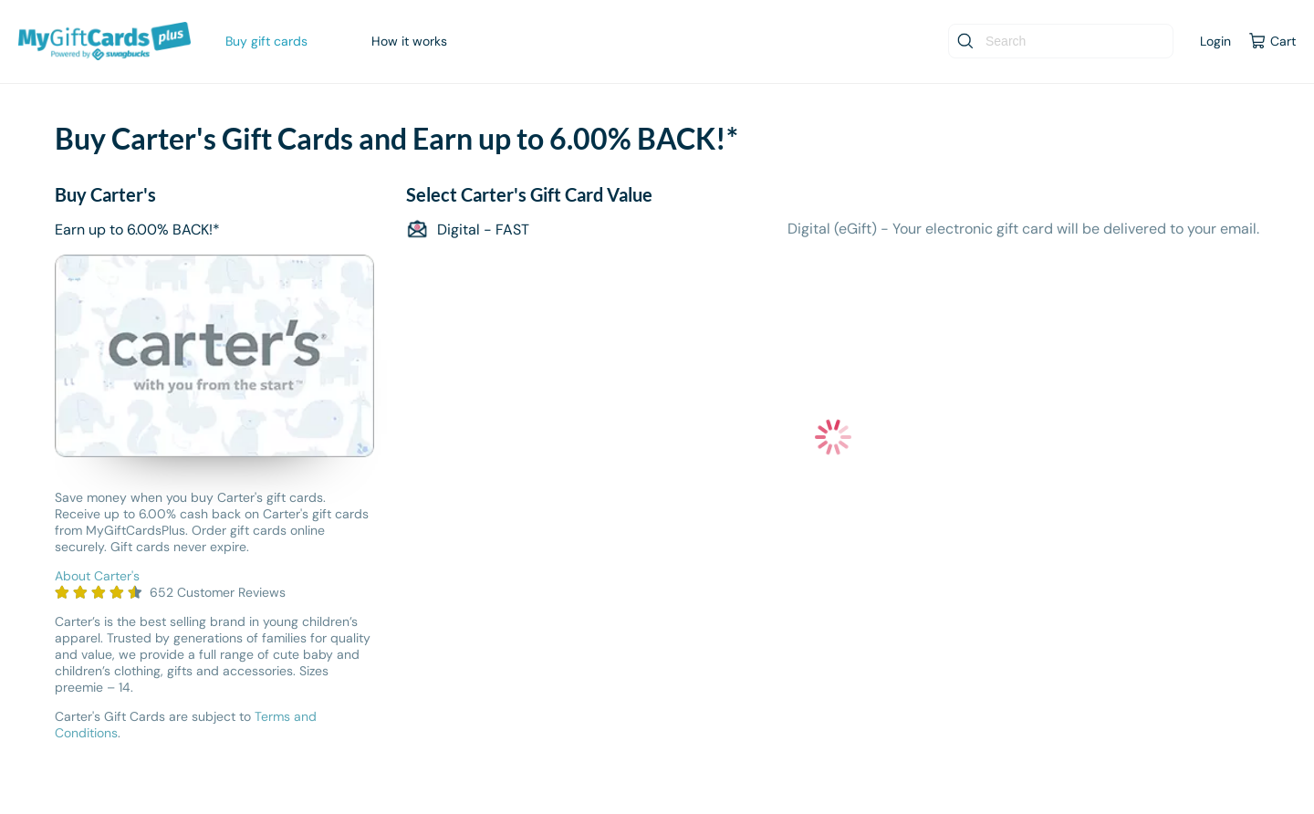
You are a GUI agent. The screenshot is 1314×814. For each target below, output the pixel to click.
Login (1215, 41)
